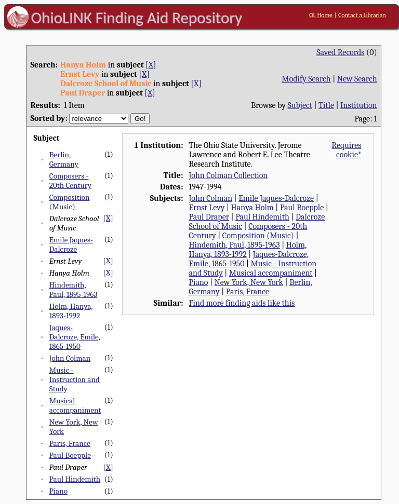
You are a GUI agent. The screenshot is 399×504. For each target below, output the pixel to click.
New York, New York (249, 282)
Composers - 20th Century (70, 180)
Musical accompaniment (75, 405)
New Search (357, 79)
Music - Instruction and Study (74, 379)
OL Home (320, 15)
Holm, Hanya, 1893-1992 (71, 311)
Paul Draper (209, 217)
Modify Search (306, 79)
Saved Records (340, 52)
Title (326, 105)
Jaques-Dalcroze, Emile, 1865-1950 (74, 337)
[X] (150, 65)
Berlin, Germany (63, 159)
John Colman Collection (228, 175)
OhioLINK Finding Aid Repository (137, 18)
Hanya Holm (252, 207)
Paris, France (69, 443)
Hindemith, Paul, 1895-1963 (73, 289)
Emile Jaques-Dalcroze (71, 244)
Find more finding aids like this (242, 303)
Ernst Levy (206, 207)
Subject (300, 105)
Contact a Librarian (362, 15)
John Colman (69, 358)
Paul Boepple (70, 455)
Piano (58, 491)
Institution (358, 105)
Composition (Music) (69, 202)
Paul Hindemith (74, 479)
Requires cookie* (346, 150)
